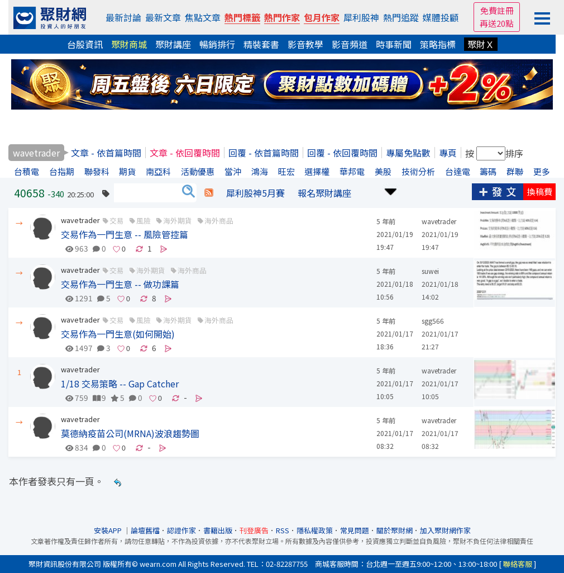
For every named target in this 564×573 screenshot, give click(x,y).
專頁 (448, 152)
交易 (116, 220)
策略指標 (438, 44)
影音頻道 (349, 44)
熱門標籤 (242, 17)
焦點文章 (203, 17)
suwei (430, 271)
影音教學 (305, 44)
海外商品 (218, 220)
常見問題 (354, 530)
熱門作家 (282, 17)
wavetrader (80, 220)
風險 (143, 220)
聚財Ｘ (480, 44)
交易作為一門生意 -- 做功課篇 (120, 284)
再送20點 (497, 23)
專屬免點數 (408, 152)
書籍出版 (217, 530)
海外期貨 (177, 220)
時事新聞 (394, 44)
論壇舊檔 (145, 530)
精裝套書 (261, 44)
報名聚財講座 (324, 193)
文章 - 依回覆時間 (185, 152)
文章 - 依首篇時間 (106, 152)
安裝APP (108, 530)
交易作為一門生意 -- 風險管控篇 (124, 234)
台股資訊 (85, 44)
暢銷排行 (217, 44)
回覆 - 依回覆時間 (342, 152)
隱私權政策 (315, 530)
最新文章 (163, 17)
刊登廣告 (254, 530)
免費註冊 (497, 10)
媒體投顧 (440, 17)
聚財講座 (173, 44)
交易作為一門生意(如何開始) (118, 333)
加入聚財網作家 (445, 530)
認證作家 (181, 530)
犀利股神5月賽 (255, 193)
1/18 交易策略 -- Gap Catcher (120, 383)
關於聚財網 (394, 530)
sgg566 (433, 320)
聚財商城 (129, 44)
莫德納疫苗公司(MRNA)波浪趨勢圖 (130, 433)
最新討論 (123, 17)
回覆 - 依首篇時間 (263, 152)
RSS (282, 530)
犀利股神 (361, 17)
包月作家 (322, 17)
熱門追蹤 (401, 17)
